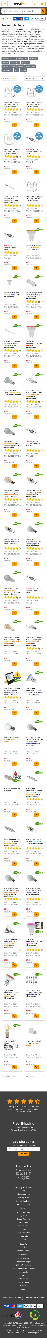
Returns (23, 1239)
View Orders (23, 1222)
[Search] (43, 11)
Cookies (23, 1247)
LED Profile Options (23, 1265)
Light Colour (15, 62)
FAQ (23, 1275)
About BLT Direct (23, 1194)
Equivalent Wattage (9, 66)
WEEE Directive (23, 1279)
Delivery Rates (23, 1198)
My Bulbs (23, 1229)
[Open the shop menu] (5, 3)
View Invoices (23, 1226)
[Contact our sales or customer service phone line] (35, 3)
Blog (23, 1191)
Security (23, 1244)
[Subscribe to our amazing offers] (23, 1149)
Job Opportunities (23, 1204)
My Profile (23, 1215)
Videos (23, 1289)
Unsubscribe (23, 1236)
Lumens (20, 66)
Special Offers (23, 1282)
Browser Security (23, 1251)
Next (14, 78)
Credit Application (23, 1233)
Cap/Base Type (7, 70)
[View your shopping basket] (42, 3)
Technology (33, 58)
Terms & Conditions (23, 1201)
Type (16, 70)
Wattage (5, 62)
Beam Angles (23, 1272)
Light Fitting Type (21, 58)
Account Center (23, 1212)
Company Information (23, 1187)
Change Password (23, 1219)
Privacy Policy (23, 1254)
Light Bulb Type (8, 58)
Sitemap (23, 1208)
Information (23, 1258)
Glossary (23, 1286)
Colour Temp (30, 66)
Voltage (23, 70)
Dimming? (25, 62)
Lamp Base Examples (23, 1261)
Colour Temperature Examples (23, 1268)
